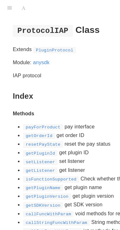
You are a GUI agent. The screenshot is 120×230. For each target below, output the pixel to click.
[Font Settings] (23, 8)
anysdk (41, 62)
